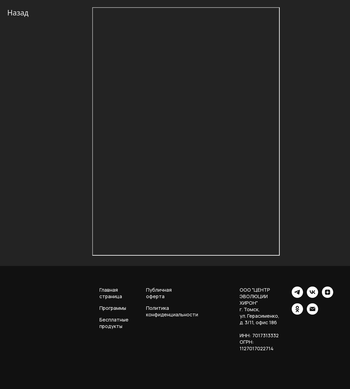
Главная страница (110, 293)
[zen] (327, 296)
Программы (112, 308)
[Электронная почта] (312, 313)
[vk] (312, 296)
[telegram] (297, 296)
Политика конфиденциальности (172, 311)
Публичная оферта (159, 293)
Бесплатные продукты (114, 322)
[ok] (297, 313)
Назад (17, 12)
